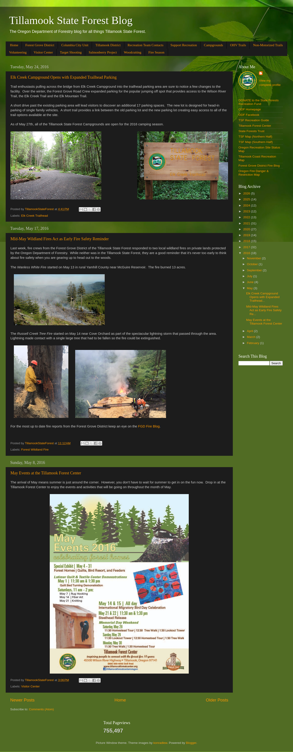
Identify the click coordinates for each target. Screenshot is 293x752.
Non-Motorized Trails (268, 45)
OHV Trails (238, 45)
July (250, 276)
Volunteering (18, 52)
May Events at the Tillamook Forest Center (45, 473)
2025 (247, 199)
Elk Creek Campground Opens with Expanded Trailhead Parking (63, 77)
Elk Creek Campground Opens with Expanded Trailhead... (263, 297)
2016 (247, 253)
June (250, 282)
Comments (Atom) (41, 709)
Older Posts (217, 700)
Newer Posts (22, 700)
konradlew (160, 743)
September (255, 270)
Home (14, 45)
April (250, 331)
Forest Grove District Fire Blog (259, 165)
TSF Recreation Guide (253, 120)
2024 (247, 205)
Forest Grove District (39, 45)
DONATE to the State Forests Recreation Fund (258, 102)
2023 (247, 211)
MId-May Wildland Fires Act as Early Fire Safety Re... (264, 310)
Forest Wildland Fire (35, 449)
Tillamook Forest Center (254, 125)
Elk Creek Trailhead (34, 215)
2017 (247, 247)
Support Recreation (184, 45)
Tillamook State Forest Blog (71, 20)
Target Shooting (71, 52)
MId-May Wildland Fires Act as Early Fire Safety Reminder (59, 239)
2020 (247, 229)
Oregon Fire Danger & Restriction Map (253, 172)
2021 (247, 223)
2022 (247, 217)
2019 (247, 235)
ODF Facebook (248, 114)
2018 (247, 241)
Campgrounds (213, 45)
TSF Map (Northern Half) (255, 136)
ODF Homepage (249, 109)
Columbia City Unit (74, 45)
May (250, 288)
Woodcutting (132, 52)
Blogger (191, 743)
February (253, 343)
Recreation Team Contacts (146, 45)
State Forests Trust (251, 131)
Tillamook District (108, 45)
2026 (247, 193)
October (253, 264)
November (254, 258)
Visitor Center (43, 52)
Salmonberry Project (103, 52)
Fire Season (156, 52)
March (251, 337)
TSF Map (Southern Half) (255, 142)
